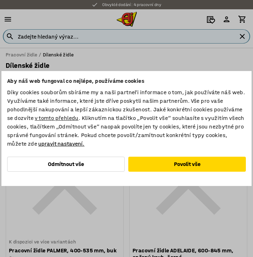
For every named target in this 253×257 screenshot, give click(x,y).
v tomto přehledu (56, 118)
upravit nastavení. (61, 143)
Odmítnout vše (66, 164)
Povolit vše (187, 164)
